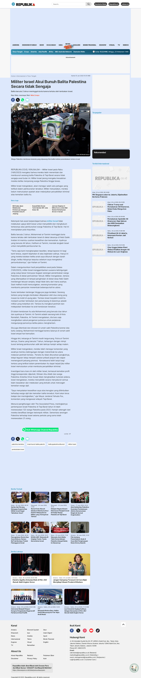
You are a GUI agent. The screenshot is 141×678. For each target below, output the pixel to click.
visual (112, 45)
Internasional (21, 76)
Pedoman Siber (48, 655)
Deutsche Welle (100, 4)
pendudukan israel (18, 449)
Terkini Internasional (100, 164)
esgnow (102, 45)
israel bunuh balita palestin (36, 444)
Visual (29, 642)
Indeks (126, 45)
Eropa (26, 52)
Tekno (29, 639)
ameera (15, 45)
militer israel (72, 444)
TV (119, 45)
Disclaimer (14, 658)
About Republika (17, 655)
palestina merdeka (18, 444)
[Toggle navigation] (13, 4)
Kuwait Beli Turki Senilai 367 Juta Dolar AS (40, 208)
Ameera (14, 630)
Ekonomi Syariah (29, 45)
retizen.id (125, 4)
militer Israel (52, 221)
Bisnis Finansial (89, 45)
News (67, 44)
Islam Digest (47, 633)
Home (13, 76)
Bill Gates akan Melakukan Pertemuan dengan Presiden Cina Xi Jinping (20, 210)
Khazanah (14, 633)
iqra (60, 45)
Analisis (30, 636)
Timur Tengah (17, 52)
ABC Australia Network (63, 52)
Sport (45, 636)
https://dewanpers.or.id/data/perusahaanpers (29, 670)
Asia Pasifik (43, 52)
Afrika (51, 52)
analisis (76, 45)
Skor (44, 630)
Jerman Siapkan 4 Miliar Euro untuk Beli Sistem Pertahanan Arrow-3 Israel (60, 209)
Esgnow (14, 642)
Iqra (28, 633)
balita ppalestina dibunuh (56, 444)
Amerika (34, 52)
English (45, 642)
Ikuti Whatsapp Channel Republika (40, 430)
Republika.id (113, 4)
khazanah (51, 45)
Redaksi (30, 655)
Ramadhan (31, 645)
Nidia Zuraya (35, 95)
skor (42, 45)
